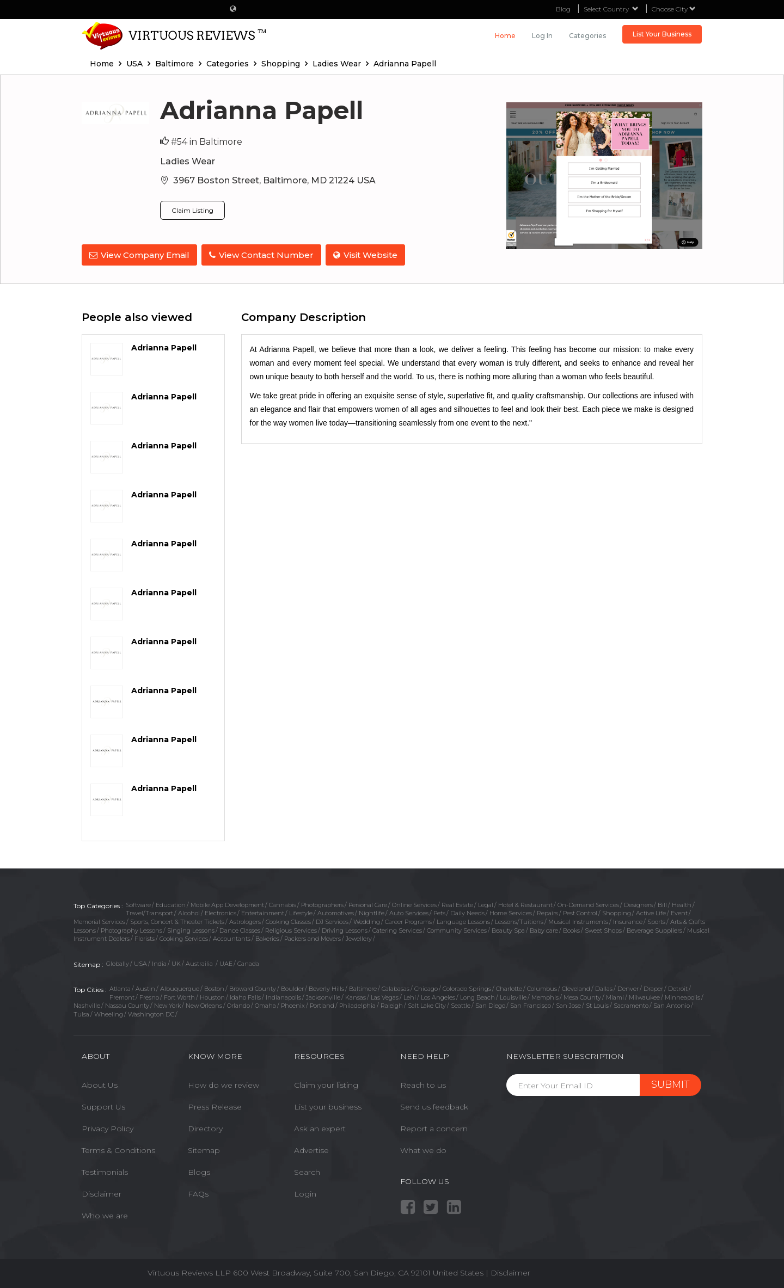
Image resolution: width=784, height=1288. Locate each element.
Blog (563, 9)
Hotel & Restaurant (525, 903)
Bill (662, 903)
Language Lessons (463, 921)
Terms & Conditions (118, 1149)
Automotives (335, 912)
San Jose (568, 1004)
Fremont (121, 996)
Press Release (215, 1106)
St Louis (597, 1004)
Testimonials (105, 1171)
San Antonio (671, 1004)
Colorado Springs (467, 987)
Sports (656, 921)
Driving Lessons (344, 929)
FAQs (198, 1193)
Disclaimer (101, 1193)
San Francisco (530, 1004)
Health (681, 903)
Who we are (105, 1214)
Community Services (457, 929)
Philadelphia (357, 1004)
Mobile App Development (227, 903)
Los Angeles (438, 996)
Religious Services (291, 929)
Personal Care (367, 903)
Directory (205, 1127)
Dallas (603, 987)
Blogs (199, 1171)
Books (571, 929)
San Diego (490, 1004)
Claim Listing (192, 210)
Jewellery (359, 937)
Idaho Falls (245, 996)
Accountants (231, 937)
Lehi (409, 996)
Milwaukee (644, 996)
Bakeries (267, 937)
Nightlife (371, 912)
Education (171, 903)
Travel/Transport (149, 912)
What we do (423, 1149)
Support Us (103, 1106)
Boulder (292, 987)
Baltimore (363, 987)
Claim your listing (326, 1084)
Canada (248, 962)
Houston (212, 996)
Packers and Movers (312, 937)
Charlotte (509, 987)
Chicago (426, 987)
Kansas (355, 996)
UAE (225, 962)
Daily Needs (467, 912)
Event (679, 912)
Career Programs (408, 921)
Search (307, 1171)
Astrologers (245, 921)
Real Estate (457, 903)
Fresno (149, 996)
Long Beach (477, 996)
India (159, 962)
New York (167, 1004)
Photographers (322, 903)
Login (305, 1193)
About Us (100, 1084)
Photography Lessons (131, 929)
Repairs (547, 912)
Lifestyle (301, 912)
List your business (328, 1106)
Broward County (252, 987)
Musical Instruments (578, 921)
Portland (322, 1004)
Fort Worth (179, 996)
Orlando (238, 1004)
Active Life (651, 912)
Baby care (544, 929)
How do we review (223, 1084)
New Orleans (204, 1004)
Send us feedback (434, 1106)
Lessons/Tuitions (519, 921)
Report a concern (434, 1127)
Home (505, 36)
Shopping (616, 912)
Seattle (460, 1004)
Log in (542, 36)
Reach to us (423, 1084)
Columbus (542, 987)
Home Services (510, 912)
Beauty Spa (508, 929)
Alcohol (189, 912)
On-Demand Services (588, 903)
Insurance (627, 921)
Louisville (513, 996)
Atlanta (120, 987)
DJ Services (332, 921)
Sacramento (631, 1004)
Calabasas (395, 987)
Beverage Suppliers (654, 929)
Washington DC (151, 1013)
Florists (144, 937)
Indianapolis (283, 996)
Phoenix (293, 1004)
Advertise (311, 1149)
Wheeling (108, 1013)
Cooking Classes (288, 921)
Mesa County (582, 996)
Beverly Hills (326, 987)
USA (140, 962)
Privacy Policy (107, 1127)
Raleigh (392, 1004)
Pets (439, 912)
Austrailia (200, 962)
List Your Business (662, 34)
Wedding (366, 921)
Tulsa (81, 1013)
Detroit (678, 987)
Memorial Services (99, 921)
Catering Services (397, 929)
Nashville (87, 1004)
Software (138, 903)
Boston (214, 987)
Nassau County (127, 1004)
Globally (117, 962)
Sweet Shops (603, 929)
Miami (615, 996)
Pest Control (580, 912)
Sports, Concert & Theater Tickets (177, 921)
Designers (638, 903)
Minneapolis (682, 996)
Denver (628, 987)
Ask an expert (320, 1127)
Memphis (545, 996)
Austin (145, 987)
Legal (485, 903)
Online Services (414, 903)
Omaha (265, 1004)
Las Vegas (385, 996)
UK (176, 962)
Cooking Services (184, 937)
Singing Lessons (191, 929)
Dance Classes (239, 929)
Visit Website (367, 255)
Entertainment (262, 912)
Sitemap (204, 1149)
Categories (587, 36)
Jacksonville (323, 996)
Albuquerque (179, 987)
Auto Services (408, 912)
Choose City (674, 9)
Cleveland (576, 987)
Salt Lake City (427, 1004)
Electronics (220, 912)
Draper (653, 987)
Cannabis (282, 903)
